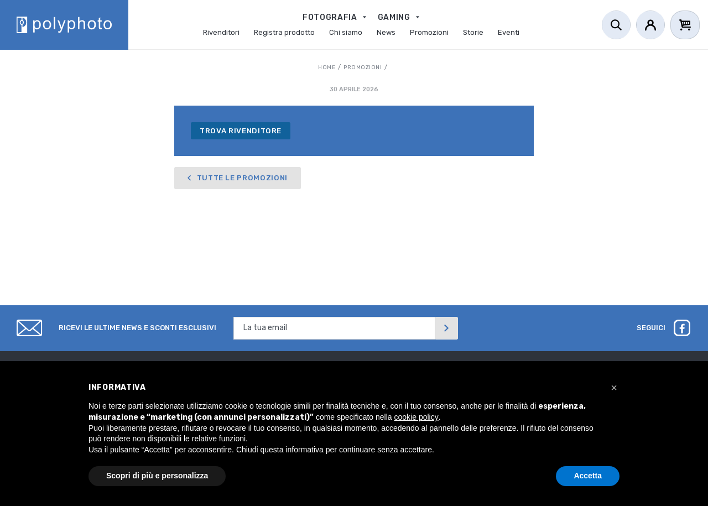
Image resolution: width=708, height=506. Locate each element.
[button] (614, 388)
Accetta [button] (588, 475)
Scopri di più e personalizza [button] (157, 475)
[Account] (650, 25)
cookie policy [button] (416, 417)
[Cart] (685, 25)
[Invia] (446, 328)
